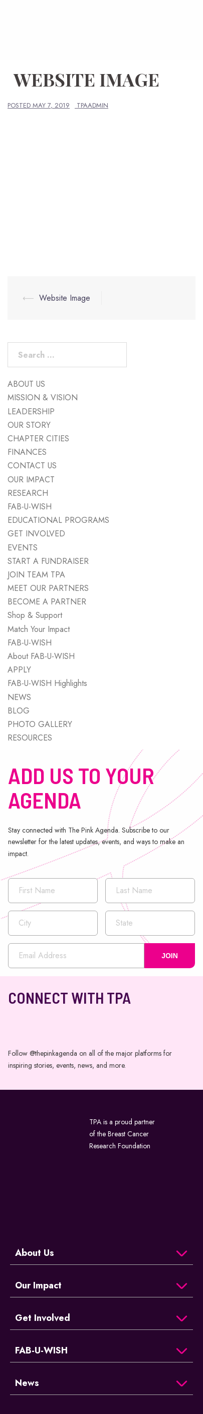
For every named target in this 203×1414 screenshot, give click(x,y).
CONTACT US (32, 465)
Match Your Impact (39, 629)
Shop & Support (35, 615)
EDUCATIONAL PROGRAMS (58, 520)
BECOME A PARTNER (47, 601)
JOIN (169, 956)
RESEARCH (28, 493)
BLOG (19, 711)
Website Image (64, 298)
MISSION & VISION (43, 397)
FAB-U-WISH (30, 506)
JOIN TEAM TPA (36, 574)
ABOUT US (26, 384)
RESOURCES (30, 738)
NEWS (19, 697)
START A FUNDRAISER (48, 561)
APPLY (19, 669)
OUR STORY (29, 425)
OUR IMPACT (31, 479)
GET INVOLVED (36, 533)
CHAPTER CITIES (38, 438)
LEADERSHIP (31, 411)
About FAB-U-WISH (41, 656)
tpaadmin (92, 105)
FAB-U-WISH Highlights (47, 683)
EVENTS (23, 547)
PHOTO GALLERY (40, 724)
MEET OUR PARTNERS (48, 588)
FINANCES (27, 452)
